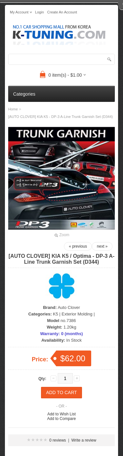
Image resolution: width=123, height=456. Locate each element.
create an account (62, 12)
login (39, 12)
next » (102, 246)
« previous (78, 246)
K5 (55, 314)
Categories (24, 94)
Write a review (84, 440)
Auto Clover (69, 307)
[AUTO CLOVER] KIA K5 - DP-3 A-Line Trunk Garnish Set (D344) (60, 117)
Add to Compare (61, 418)
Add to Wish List (61, 414)
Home (13, 109)
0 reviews (57, 440)
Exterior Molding (77, 314)
